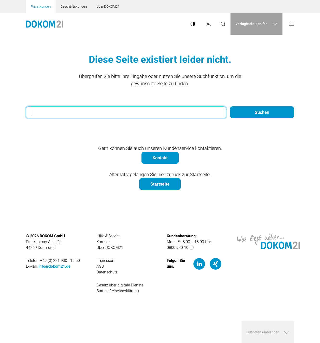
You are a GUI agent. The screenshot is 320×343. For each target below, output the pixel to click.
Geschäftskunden (73, 6)
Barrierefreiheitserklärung (117, 291)
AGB (100, 266)
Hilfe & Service (108, 236)
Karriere (102, 241)
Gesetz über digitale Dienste (119, 285)
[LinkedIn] (199, 263)
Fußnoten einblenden (262, 332)
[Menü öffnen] (291, 24)
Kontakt (160, 157)
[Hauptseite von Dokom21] (44, 24)
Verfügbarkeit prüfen (252, 24)
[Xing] (215, 263)
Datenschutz (107, 272)
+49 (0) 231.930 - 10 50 (60, 260)
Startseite (160, 184)
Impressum (105, 260)
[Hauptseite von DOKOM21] (268, 241)
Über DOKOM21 (108, 6)
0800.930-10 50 (180, 247)
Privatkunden (41, 6)
